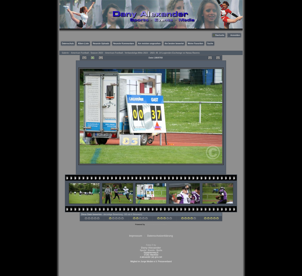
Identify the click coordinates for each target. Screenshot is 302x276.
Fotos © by (151, 247)
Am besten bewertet (174, 43)
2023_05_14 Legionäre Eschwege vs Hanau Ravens (175, 53)
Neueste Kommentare (123, 43)
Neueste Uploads (101, 43)
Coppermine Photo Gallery (156, 224)
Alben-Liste (83, 43)
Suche (210, 43)
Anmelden (235, 35)
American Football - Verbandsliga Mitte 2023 (126, 53)
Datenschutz (68, 43)
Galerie (65, 53)
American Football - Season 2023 (87, 53)
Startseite (219, 35)
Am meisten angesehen (149, 43)
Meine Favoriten (195, 43)
